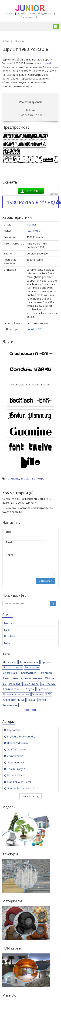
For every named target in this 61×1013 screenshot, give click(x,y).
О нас (21, 13)
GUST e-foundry (15, 749)
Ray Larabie (34, 231)
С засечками (10, 673)
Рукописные (10, 678)
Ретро (40, 478)
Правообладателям (40, 13)
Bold (7, 629)
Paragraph (45, 673)
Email (9, 542)
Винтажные (10, 705)
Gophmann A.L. (14, 762)
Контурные (48, 683)
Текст (9, 555)
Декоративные (12, 667)
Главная (7, 41)
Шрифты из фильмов (16, 694)
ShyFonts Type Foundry (19, 736)
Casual (31, 700)
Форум (9, 13)
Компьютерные (13, 689)
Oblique (49, 678)
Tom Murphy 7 (14, 769)
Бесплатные (27, 478)
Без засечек (32, 667)
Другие (30, 689)
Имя (8, 532)
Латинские (12, 478)
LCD (48, 694)
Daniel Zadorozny (16, 743)
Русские (46, 662)
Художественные (31, 678)
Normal (46, 63)
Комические (30, 683)
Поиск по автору (30, 795)
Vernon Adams (14, 756)
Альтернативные (14, 700)
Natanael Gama (14, 775)
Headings (14, 683)
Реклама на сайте (30, 17)
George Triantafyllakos (19, 788)
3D (4, 683)
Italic (7, 642)
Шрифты (19, 41)
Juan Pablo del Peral (17, 782)
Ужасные (37, 694)
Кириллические (29, 662)
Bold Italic (10, 636)
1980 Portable (33, 202)
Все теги (30, 709)
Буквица (42, 689)
